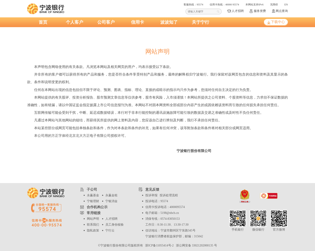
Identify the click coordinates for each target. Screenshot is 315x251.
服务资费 (260, 11)
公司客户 (106, 22)
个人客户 (74, 22)
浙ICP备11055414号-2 (159, 245)
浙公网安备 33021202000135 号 (195, 245)
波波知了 (169, 22)
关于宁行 (200, 22)
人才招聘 (238, 11)
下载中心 (278, 22)
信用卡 (137, 22)
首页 (43, 22)
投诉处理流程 (169, 195)
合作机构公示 (97, 207)
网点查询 (282, 11)
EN (286, 4)
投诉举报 (151, 195)
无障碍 (274, 4)
